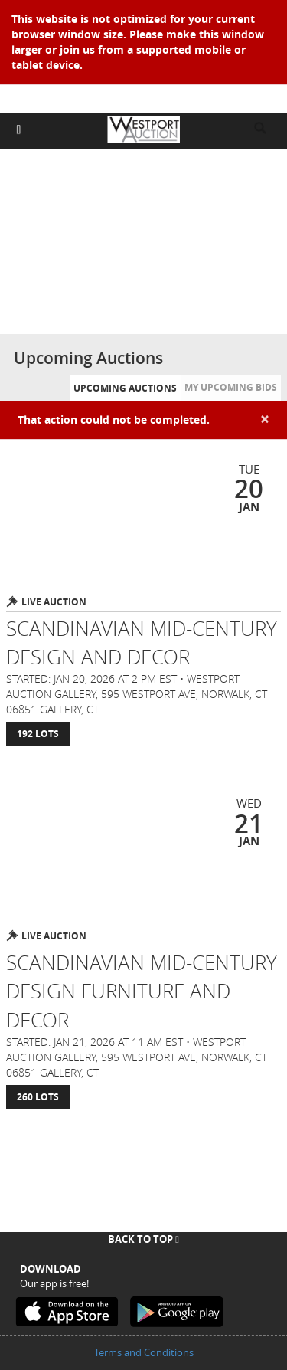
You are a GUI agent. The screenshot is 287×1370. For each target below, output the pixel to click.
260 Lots (38, 1096)
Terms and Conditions (144, 1352)
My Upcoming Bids (230, 387)
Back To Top (143, 1239)
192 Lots (38, 733)
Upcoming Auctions (125, 388)
